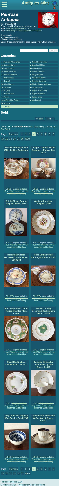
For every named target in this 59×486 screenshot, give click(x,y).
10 (2, 138)
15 (22, 138)
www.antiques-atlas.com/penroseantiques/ (24, 31)
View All (6, 106)
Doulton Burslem (38, 71)
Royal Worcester (38, 94)
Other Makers (8, 84)
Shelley (6, 97)
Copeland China (38, 65)
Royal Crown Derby (39, 90)
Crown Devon (8, 68)
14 (18, 138)
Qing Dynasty (37, 87)
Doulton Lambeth (10, 75)
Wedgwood (36, 100)
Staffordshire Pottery (11, 100)
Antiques (35, 2)
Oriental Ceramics (39, 81)
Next (27, 138)
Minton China (8, 78)
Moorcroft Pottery (38, 78)
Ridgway (6, 90)
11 (6, 138)
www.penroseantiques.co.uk (18, 28)
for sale (39, 119)
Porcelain (7, 87)
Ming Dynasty (37, 75)
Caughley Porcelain (39, 62)
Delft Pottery (37, 68)
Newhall (6, 81)
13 (14, 138)
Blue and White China (11, 62)
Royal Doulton (8, 94)
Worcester (7, 103)
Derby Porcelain (9, 71)
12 (10, 138)
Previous (13, 134)
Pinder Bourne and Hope (41, 84)
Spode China (37, 97)
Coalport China (9, 65)
